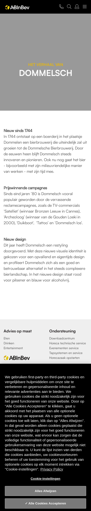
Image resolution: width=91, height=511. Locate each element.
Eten (7, 338)
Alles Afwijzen (45, 491)
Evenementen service (64, 348)
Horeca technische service (67, 343)
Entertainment (13, 348)
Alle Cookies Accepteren (47, 503)
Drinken (9, 343)
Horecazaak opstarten (64, 358)
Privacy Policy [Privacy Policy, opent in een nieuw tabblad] (52, 469)
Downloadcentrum (62, 338)
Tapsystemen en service (66, 353)
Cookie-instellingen (45, 478)
